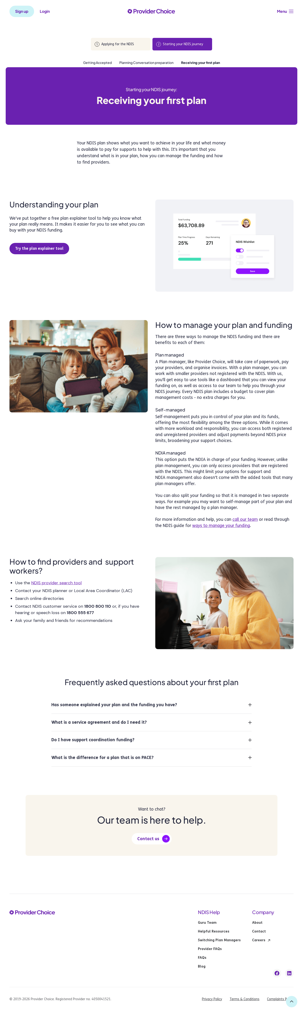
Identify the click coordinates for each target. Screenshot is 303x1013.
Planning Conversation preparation (146, 62)
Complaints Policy (280, 999)
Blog (201, 966)
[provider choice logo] (151, 11)
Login (45, 11)
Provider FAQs (210, 949)
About (257, 923)
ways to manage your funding (221, 525)
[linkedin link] (289, 973)
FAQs (202, 958)
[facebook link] (277, 973)
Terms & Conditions (244, 999)
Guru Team (207, 923)
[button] (285, 11)
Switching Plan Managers (219, 940)
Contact (259, 931)
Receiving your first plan (200, 62)
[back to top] (291, 1001)
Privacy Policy (212, 999)
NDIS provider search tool (56, 583)
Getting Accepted (97, 62)
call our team (245, 519)
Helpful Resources (213, 931)
